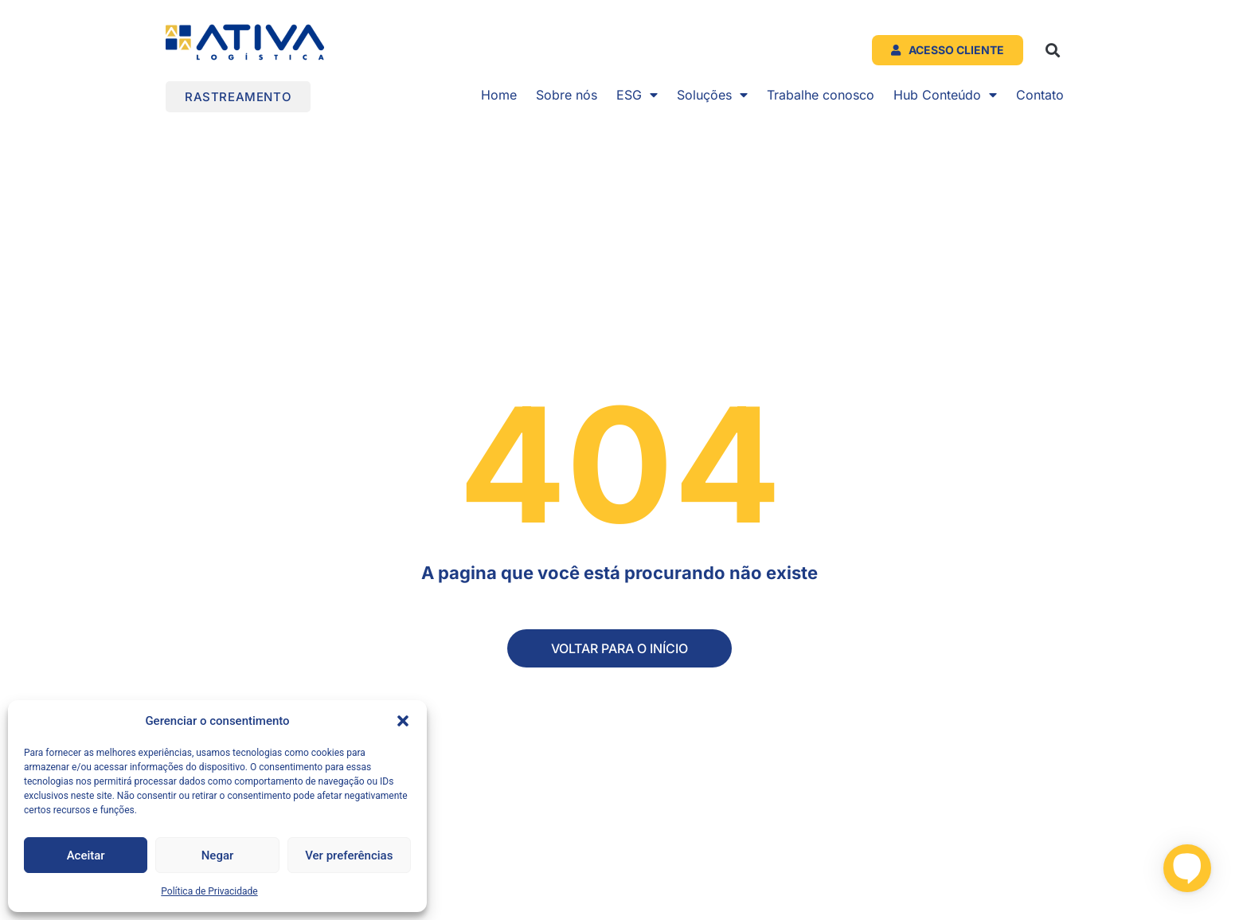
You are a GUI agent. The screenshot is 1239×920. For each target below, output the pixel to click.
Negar (217, 855)
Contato (1040, 95)
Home (499, 95)
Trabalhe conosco (820, 95)
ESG (637, 94)
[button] (403, 721)
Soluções (712, 94)
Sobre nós (566, 95)
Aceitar (86, 855)
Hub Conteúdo (945, 94)
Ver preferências (349, 855)
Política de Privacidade (209, 891)
